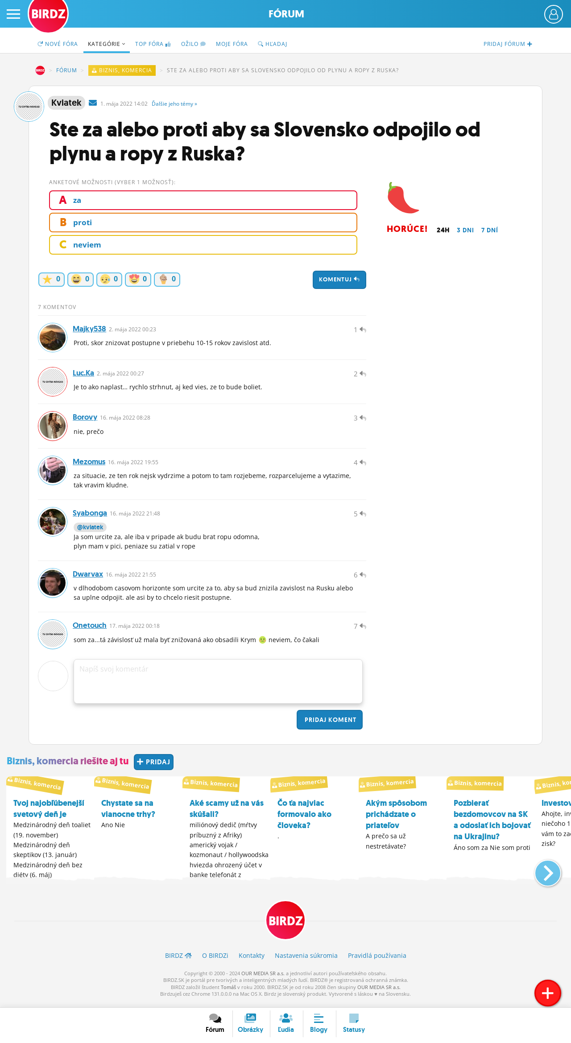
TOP (153, 44)
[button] (540, 874)
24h (443, 230)
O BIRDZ (215, 960)
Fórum (286, 14)
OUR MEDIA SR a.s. (263, 978)
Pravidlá (377, 960)
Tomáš (228, 992)
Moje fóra (232, 44)
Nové (57, 44)
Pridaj (329, 725)
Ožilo (193, 44)
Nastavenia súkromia (306, 960)
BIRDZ (40, 70)
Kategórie (106, 44)
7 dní (489, 230)
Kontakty (252, 960)
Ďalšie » (174, 103)
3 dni (465, 230)
